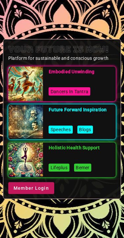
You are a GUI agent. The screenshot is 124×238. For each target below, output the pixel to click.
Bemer (82, 167)
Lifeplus (59, 167)
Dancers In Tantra (69, 91)
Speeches (61, 129)
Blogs (85, 129)
